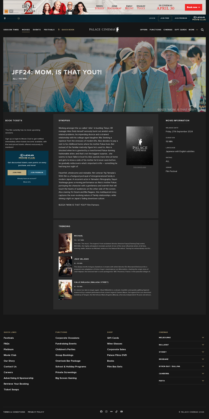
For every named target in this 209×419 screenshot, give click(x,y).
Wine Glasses (114, 343)
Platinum (9, 349)
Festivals (9, 337)
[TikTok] (116, 411)
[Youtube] (121, 411)
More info (27, 182)
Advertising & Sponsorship (18, 378)
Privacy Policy (36, 412)
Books (110, 360)
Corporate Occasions (67, 337)
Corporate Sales (116, 349)
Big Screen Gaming (66, 378)
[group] (14, 18)
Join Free (164, 18)
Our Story (9, 360)
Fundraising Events (66, 343)
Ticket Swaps (11, 389)
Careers (8, 372)
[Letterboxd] (111, 411)
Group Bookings (64, 355)
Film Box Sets (114, 366)
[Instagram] (106, 411)
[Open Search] (202, 29)
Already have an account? (27, 179)
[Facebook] (101, 411)
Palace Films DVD (117, 355)
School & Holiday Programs (70, 366)
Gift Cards (113, 337)
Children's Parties (65, 349)
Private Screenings (66, 372)
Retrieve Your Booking (16, 383)
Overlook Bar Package (68, 360)
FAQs (6, 343)
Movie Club (10, 355)
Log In (152, 18)
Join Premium (181, 18)
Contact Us (10, 366)
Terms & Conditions (14, 412)
